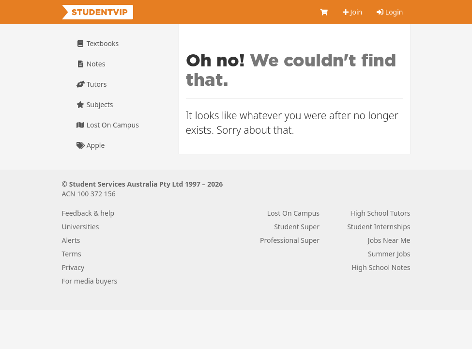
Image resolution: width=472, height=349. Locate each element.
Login (390, 11)
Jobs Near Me (389, 240)
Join (352, 11)
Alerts (71, 240)
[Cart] (323, 12)
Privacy (73, 267)
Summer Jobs (389, 253)
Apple (90, 145)
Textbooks (97, 43)
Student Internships (378, 226)
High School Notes (381, 267)
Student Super (297, 226)
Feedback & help (88, 213)
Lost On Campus (107, 124)
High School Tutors (380, 213)
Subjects (94, 104)
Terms (71, 253)
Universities (80, 226)
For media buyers (90, 281)
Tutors (91, 84)
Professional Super (290, 240)
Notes (91, 63)
